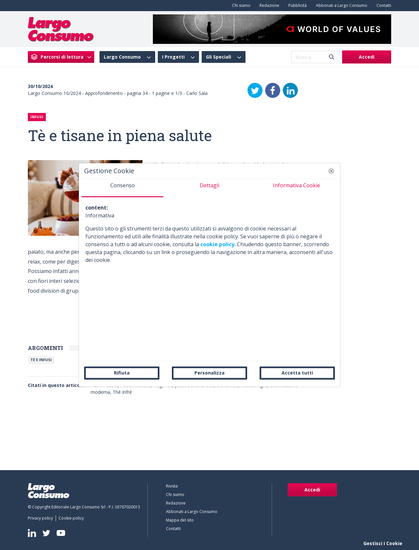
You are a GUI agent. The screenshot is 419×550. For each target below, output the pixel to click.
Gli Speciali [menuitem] (218, 57)
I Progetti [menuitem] (173, 57)
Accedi (366, 57)
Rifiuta (122, 373)
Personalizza (209, 373)
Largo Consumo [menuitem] (122, 57)
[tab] (122, 188)
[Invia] (331, 57)
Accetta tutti (297, 373)
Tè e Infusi (41, 359)
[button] (331, 171)
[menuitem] (239, 5)
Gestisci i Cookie (382, 543)
